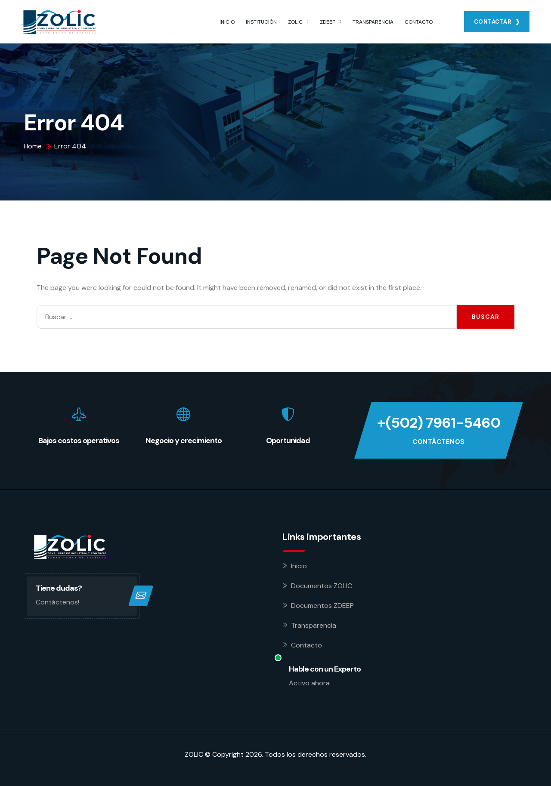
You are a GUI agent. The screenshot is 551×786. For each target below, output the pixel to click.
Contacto (306, 645)
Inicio (299, 565)
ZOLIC (295, 21)
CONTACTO (419, 21)
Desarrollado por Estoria (223, 768)
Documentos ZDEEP (322, 605)
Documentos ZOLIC (321, 585)
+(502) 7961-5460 (439, 423)
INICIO (227, 21)
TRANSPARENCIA (373, 21)
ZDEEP (327, 21)
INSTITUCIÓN (261, 21)
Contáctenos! (57, 602)
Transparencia (313, 625)
